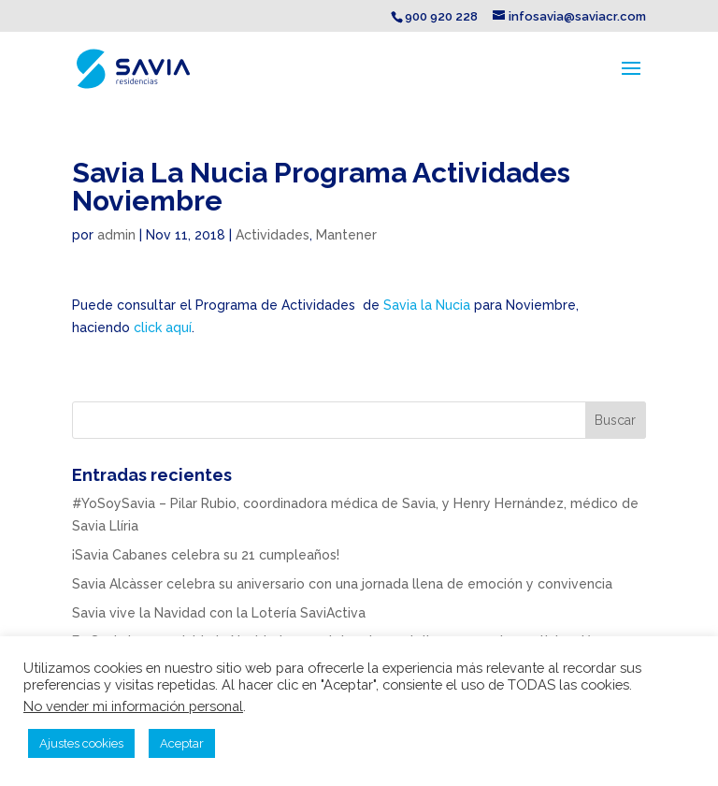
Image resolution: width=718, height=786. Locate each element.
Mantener (346, 234)
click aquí (163, 327)
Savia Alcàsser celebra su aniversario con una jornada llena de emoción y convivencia (342, 583)
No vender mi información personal (133, 706)
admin (116, 234)
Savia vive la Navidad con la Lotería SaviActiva (219, 612)
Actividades (272, 234)
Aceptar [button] (182, 743)
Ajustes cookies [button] (81, 743)
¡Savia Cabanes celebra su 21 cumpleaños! (205, 554)
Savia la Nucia (428, 305)
